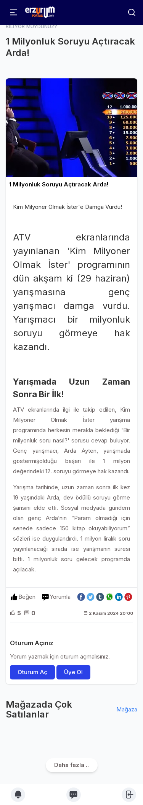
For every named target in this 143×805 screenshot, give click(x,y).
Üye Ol (73, 672)
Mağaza (126, 709)
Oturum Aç (32, 672)
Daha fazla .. (71, 764)
